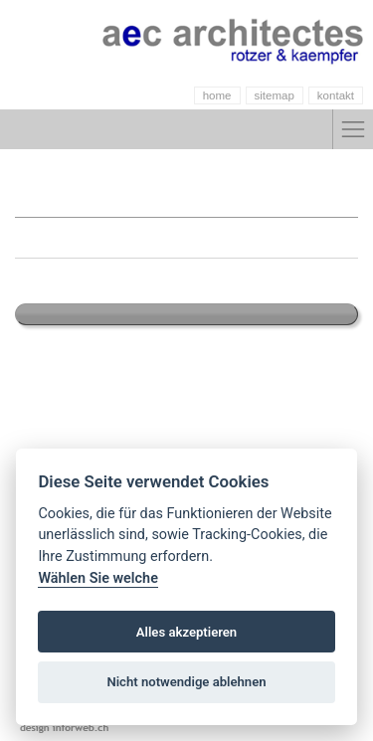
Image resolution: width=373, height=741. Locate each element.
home (217, 95)
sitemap (274, 95)
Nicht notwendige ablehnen (186, 681)
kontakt (335, 95)
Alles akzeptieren (186, 632)
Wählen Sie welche (98, 578)
